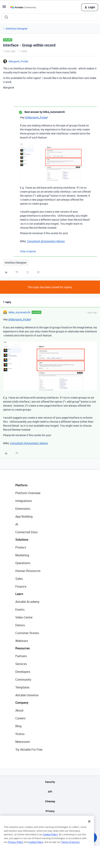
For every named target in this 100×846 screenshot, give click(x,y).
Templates (22, 687)
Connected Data (26, 532)
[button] (4, 8)
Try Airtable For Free (28, 749)
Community (23, 679)
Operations (22, 563)
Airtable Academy (27, 602)
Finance (20, 586)
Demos (20, 625)
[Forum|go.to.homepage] (23, 7)
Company (21, 702)
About (19, 710)
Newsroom (22, 742)
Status (20, 734)
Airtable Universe (26, 695)
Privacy (50, 811)
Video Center (24, 617)
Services (21, 664)
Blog (18, 726)
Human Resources (27, 571)
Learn (19, 594)
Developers (22, 672)
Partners (21, 656)
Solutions (21, 539)
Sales (19, 579)
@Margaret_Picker (36, 117)
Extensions (22, 509)
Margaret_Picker (18, 61)
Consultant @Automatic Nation (46, 241)
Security (50, 782)
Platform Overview (27, 493)
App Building (24, 516)
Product (20, 547)
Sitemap (50, 801)
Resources (22, 648)
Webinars (21, 641)
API (50, 791)
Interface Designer (17, 28)
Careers (20, 718)
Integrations (23, 501)
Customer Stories (27, 633)
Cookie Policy (50, 839)
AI (16, 524)
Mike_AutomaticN (19, 312)
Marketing (22, 555)
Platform (21, 485)
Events (20, 609)
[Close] (89, 826)
